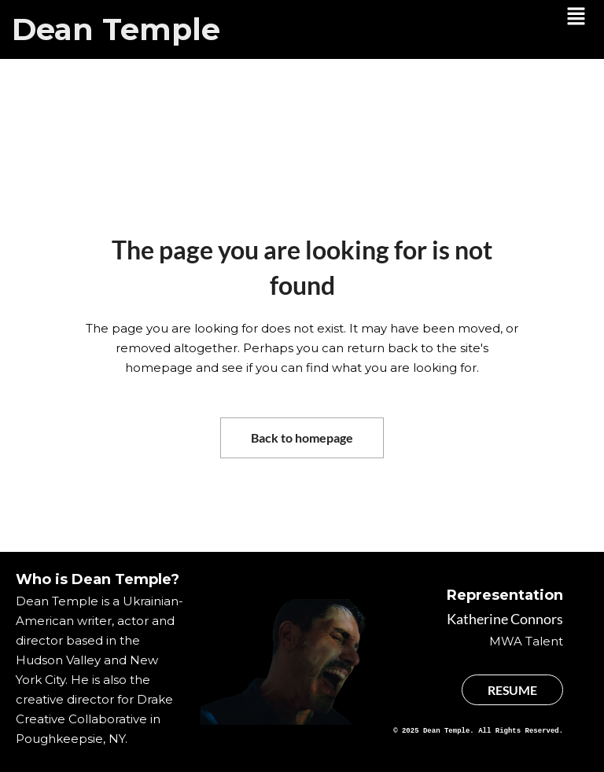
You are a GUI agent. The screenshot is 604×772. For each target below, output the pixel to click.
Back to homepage (302, 437)
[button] (576, 17)
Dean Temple (116, 29)
